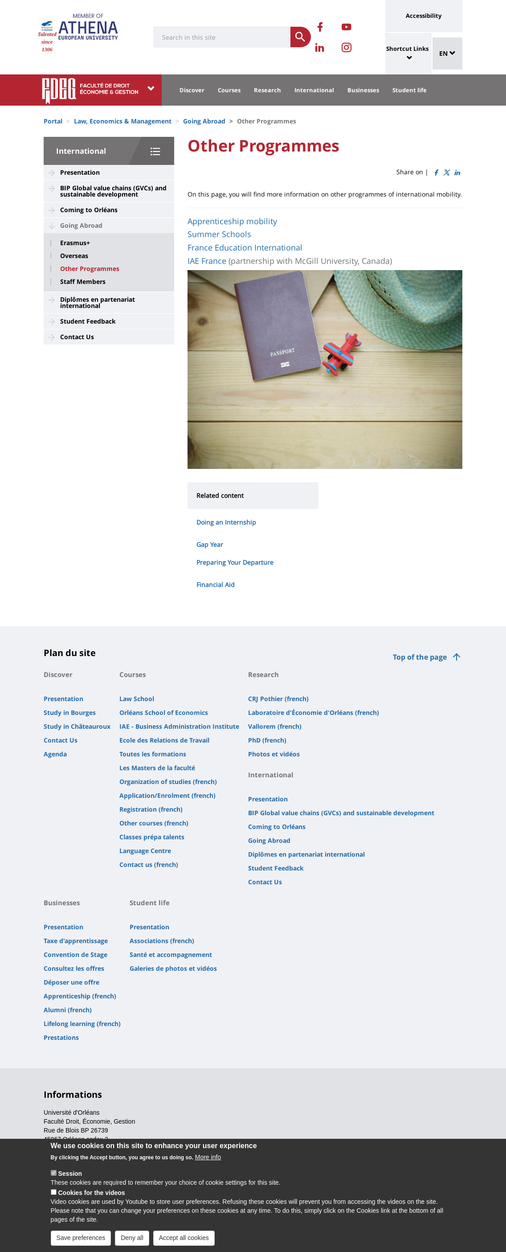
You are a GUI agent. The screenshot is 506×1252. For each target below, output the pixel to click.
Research (267, 90)
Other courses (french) (153, 823)
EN (447, 53)
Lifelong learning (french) (82, 1023)
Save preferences (81, 1237)
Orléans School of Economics (163, 712)
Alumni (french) (68, 1010)
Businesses (363, 90)
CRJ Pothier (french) (278, 698)
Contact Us (77, 336)
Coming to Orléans (89, 209)
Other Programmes (89, 269)
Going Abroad (204, 121)
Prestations (61, 1037)
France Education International (245, 247)
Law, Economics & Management (122, 121)
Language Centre (145, 850)
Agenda (55, 754)
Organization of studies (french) (168, 781)
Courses (229, 90)
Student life (409, 90)
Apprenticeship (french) (80, 996)
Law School (136, 698)
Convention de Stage (75, 954)
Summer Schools (219, 234)
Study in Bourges (70, 712)
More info (208, 1157)
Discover (192, 90)
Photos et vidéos (274, 754)
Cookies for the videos (91, 1192)
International (314, 90)
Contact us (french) (148, 864)
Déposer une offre (71, 982)
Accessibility (423, 16)
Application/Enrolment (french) (167, 795)
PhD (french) (267, 740)
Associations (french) (162, 940)
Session (70, 1173)
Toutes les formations (152, 754)
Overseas (74, 256)
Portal (53, 121)
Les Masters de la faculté (157, 768)
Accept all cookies (184, 1237)
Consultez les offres (74, 968)
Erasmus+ (75, 243)
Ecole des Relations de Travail (164, 740)
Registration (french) (151, 809)
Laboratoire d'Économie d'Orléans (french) (313, 712)
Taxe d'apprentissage (76, 940)
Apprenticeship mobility (232, 221)
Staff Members (83, 282)
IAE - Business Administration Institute (179, 726)
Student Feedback (88, 321)
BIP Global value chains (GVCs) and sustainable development (113, 191)
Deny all (132, 1237)
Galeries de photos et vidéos (173, 968)
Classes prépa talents (151, 837)
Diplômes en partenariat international (97, 302)
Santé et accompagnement (171, 954)
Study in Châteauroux (77, 726)
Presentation (80, 172)
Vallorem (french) (275, 726)
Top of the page (420, 657)
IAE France (207, 260)
